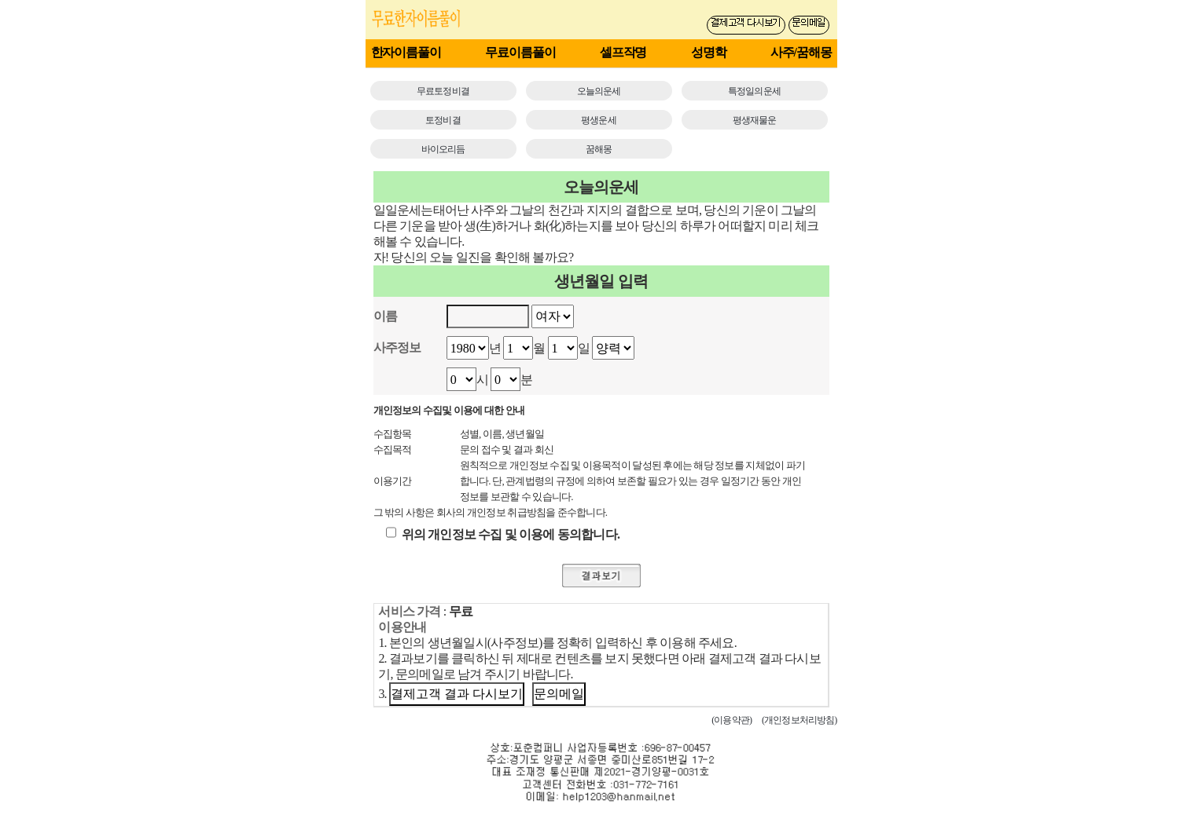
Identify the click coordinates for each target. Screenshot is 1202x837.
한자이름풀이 (406, 52)
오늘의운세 (599, 91)
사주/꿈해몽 (801, 52)
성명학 (708, 52)
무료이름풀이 (520, 52)
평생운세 (598, 120)
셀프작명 (623, 52)
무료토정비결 (443, 91)
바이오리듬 (443, 149)
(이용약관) (731, 720)
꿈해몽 (599, 149)
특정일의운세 (754, 91)
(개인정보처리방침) (799, 720)
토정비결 (443, 120)
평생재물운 (755, 120)
